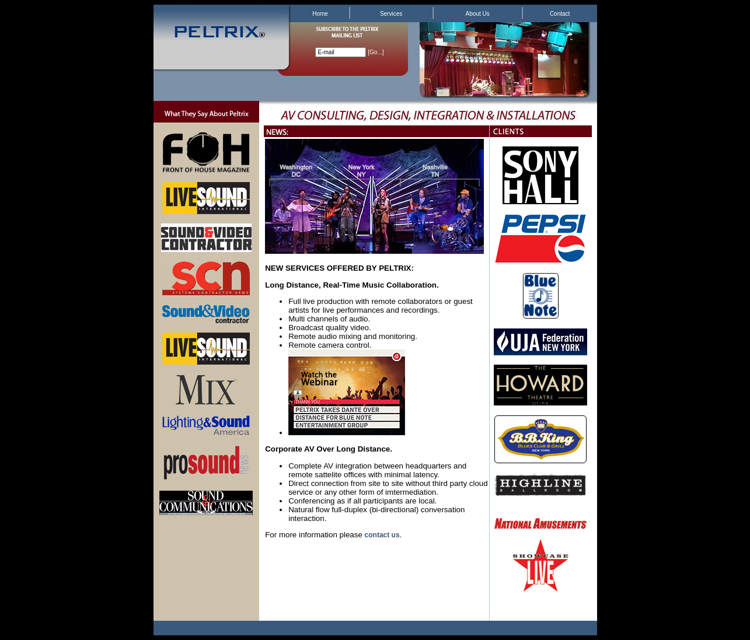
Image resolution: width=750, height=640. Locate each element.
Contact (560, 14)
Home (320, 14)
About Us (478, 14)
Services (391, 14)
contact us (382, 535)
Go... (375, 52)
